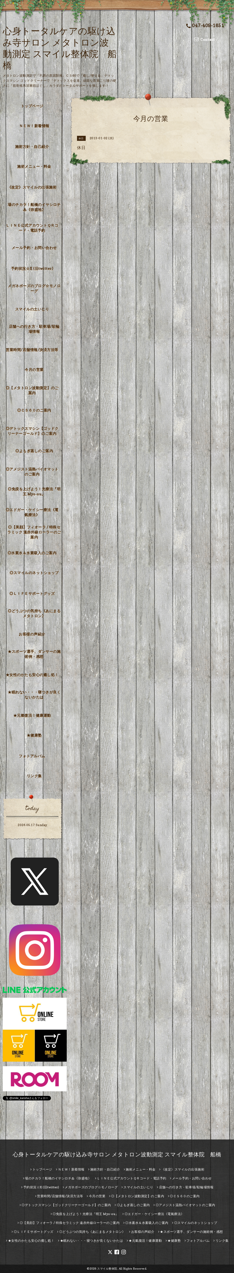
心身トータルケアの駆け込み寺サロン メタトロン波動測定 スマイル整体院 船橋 (117, 1154)
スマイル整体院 (107, 1268)
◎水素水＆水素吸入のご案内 (32, 553)
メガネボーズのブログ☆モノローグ (34, 288)
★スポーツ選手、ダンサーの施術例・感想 (34, 654)
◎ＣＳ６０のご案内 (34, 410)
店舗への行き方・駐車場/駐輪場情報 (34, 329)
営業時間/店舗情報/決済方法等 (32, 349)
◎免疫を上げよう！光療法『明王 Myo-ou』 (34, 491)
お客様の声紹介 (32, 634)
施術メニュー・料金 (34, 166)
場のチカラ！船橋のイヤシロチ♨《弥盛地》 (34, 207)
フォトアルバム (32, 756)
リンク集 (34, 776)
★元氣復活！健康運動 (32, 715)
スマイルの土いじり (32, 309)
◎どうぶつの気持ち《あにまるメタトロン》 (34, 613)
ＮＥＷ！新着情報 (34, 125)
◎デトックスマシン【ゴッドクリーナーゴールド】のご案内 (32, 431)
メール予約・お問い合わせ (34, 247)
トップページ (32, 106)
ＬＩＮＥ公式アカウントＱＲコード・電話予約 (32, 228)
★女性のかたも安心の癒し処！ (32, 674)
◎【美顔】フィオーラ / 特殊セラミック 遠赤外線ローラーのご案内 (34, 532)
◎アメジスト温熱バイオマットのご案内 (32, 471)
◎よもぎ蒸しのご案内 (34, 451)
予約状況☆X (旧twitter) (32, 268)
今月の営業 (34, 369)
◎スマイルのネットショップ (34, 572)
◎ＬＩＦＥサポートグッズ (32, 593)
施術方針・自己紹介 (32, 146)
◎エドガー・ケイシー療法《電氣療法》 (32, 512)
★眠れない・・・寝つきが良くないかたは (34, 694)
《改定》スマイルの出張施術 (32, 187)
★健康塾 (34, 735)
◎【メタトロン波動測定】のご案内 (32, 390)
